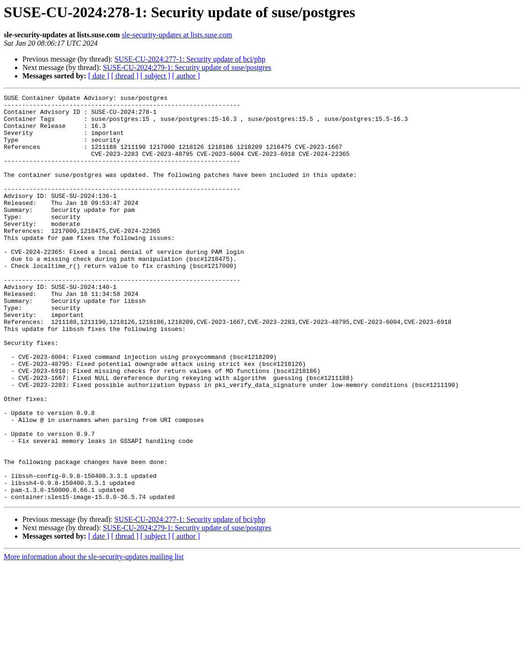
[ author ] (186, 76)
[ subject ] (155, 76)
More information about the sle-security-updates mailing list (94, 638)
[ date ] (98, 76)
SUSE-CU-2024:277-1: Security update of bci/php (189, 59)
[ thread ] (125, 76)
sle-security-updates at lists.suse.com (177, 35)
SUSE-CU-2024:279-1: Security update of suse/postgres (187, 67)
